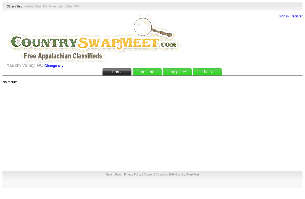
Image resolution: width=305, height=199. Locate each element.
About (118, 174)
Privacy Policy (132, 174)
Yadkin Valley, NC (36, 6)
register (297, 16)
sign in (284, 16)
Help (109, 174)
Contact (148, 174)
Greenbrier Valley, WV (64, 6)
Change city (54, 66)
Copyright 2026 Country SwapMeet (177, 174)
